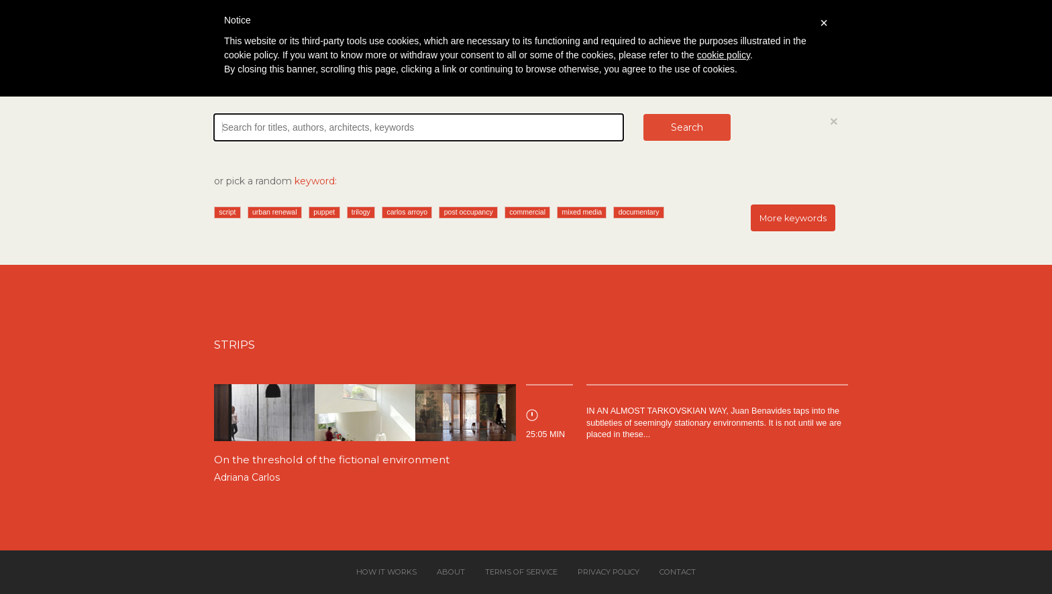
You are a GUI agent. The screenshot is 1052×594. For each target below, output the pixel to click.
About (451, 572)
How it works (386, 572)
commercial (527, 212)
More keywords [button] (793, 218)
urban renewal (274, 212)
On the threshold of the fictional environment (332, 459)
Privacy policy (608, 572)
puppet (324, 212)
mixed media (582, 212)
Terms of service (521, 572)
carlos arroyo (406, 212)
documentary (639, 212)
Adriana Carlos (247, 477)
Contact (678, 572)
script (227, 212)
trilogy (361, 212)
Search (687, 127)
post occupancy (468, 212)
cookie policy (723, 55)
